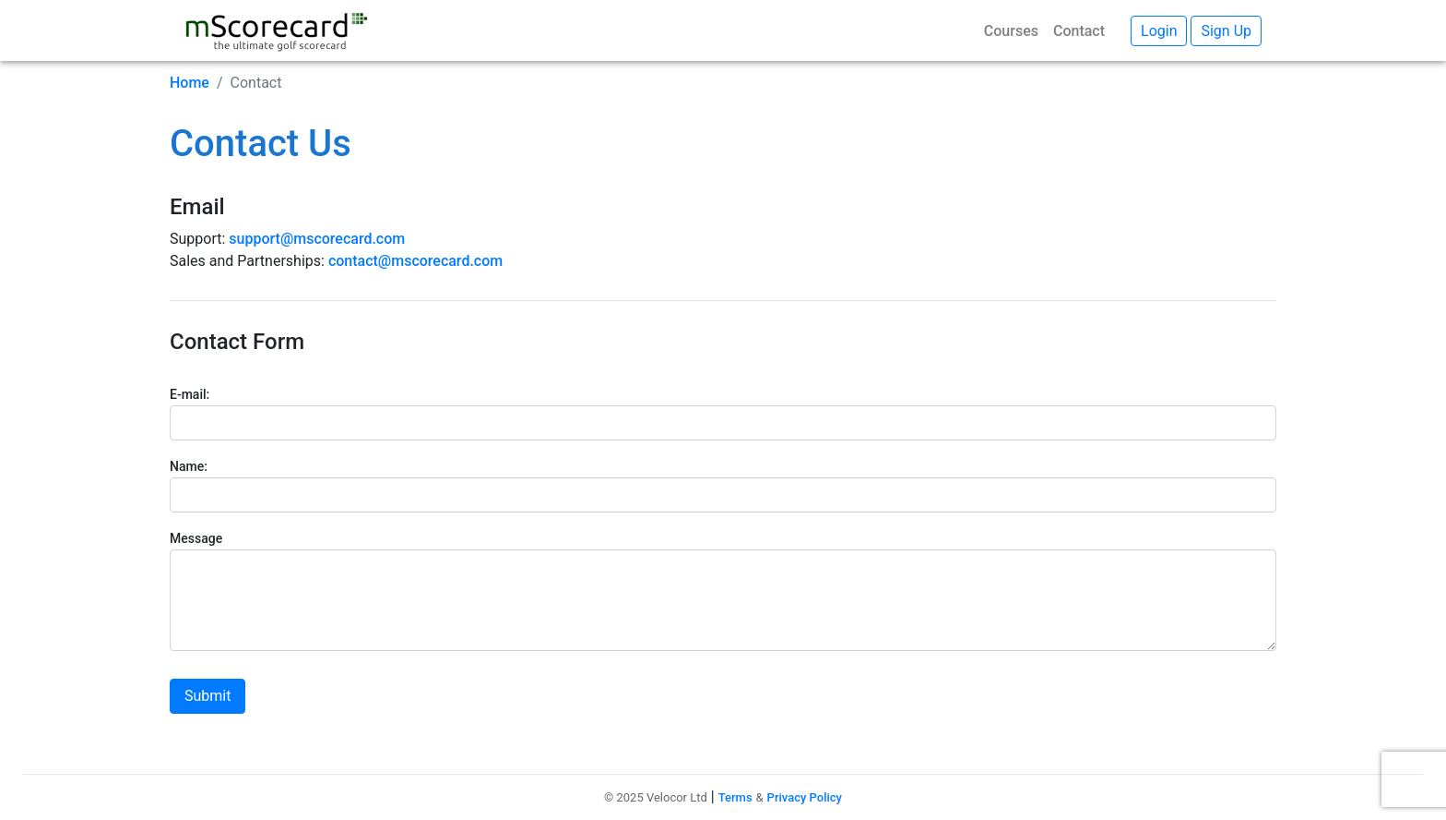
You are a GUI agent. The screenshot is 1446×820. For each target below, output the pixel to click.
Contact (1079, 31)
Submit (207, 696)
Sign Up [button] (1226, 31)
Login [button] (1159, 31)
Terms (735, 797)
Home (189, 82)
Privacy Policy (804, 797)
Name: (188, 466)
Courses (1011, 31)
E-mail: (189, 394)
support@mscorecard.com (317, 238)
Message (196, 538)
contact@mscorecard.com (415, 261)
